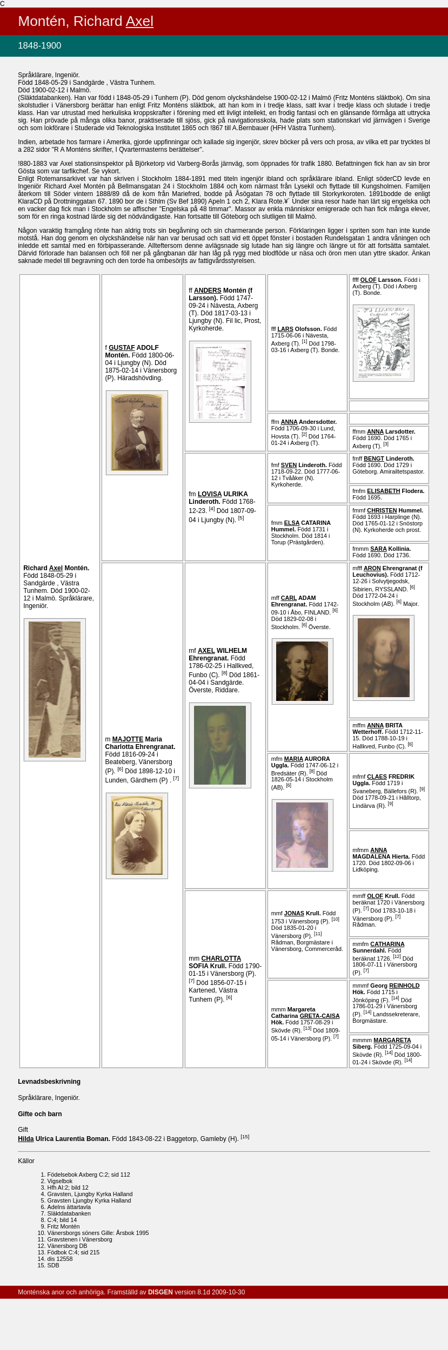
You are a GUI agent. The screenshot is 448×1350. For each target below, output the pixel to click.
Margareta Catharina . (305, 1015)
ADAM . (293, 601)
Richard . (56, 568)
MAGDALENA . (381, 853)
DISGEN (160, 1292)
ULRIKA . (218, 497)
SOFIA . (215, 962)
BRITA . (377, 728)
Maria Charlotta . (140, 743)
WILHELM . (218, 654)
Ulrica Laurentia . (65, 1139)
